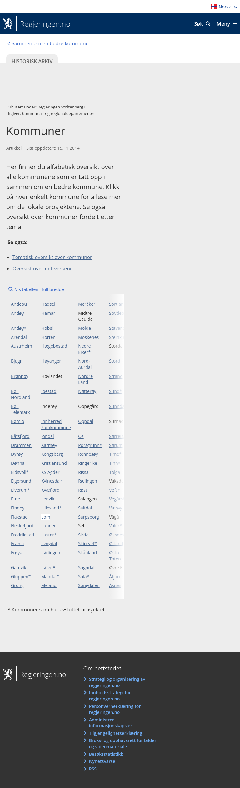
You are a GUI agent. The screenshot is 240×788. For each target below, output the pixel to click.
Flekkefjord (22, 526)
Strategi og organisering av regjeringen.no (117, 682)
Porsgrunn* (90, 445)
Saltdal (85, 508)
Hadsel (48, 304)
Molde (84, 328)
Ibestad (48, 391)
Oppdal (85, 421)
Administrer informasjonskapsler (110, 723)
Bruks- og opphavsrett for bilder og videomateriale (123, 743)
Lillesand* (51, 508)
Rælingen (87, 481)
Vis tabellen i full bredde (39, 289)
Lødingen (50, 552)
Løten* (48, 567)
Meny (223, 23)
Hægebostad (54, 346)
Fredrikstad (22, 535)
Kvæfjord (50, 490)
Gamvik (18, 567)
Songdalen (89, 585)
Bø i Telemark (20, 409)
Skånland (87, 552)
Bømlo (17, 421)
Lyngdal (49, 543)
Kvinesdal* (52, 481)
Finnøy (17, 508)
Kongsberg (52, 454)
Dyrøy (17, 454)
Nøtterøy (87, 391)
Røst (82, 490)
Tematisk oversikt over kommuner (52, 257)
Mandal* (50, 577)
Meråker (86, 304)
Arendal (19, 337)
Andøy (17, 313)
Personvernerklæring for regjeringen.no (115, 709)
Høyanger (51, 361)
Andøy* (18, 328)
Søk (198, 23)
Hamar (48, 313)
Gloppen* (21, 577)
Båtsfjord (20, 436)
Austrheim (21, 346)
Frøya (16, 552)
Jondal (47, 436)
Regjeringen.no (43, 23)
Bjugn (16, 361)
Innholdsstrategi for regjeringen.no (110, 696)
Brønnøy (19, 376)
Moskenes (88, 337)
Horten (48, 337)
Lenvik (47, 499)
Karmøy (49, 445)
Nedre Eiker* (84, 349)
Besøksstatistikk (106, 754)
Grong (17, 585)
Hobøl (47, 328)
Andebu (19, 304)
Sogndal (86, 567)
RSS (93, 769)
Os (81, 436)
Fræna (17, 543)
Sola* (83, 577)
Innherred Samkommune (56, 424)
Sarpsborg (88, 517)
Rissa (83, 472)
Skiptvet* (87, 543)
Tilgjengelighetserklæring (115, 733)
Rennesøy (88, 454)
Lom (45, 517)
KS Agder (50, 472)
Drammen (21, 445)
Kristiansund (54, 463)
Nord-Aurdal (85, 364)
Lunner (48, 526)
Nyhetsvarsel (103, 761)
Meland (49, 585)
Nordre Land (85, 379)
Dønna (18, 463)
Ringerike (87, 463)
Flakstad (19, 517)
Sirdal (84, 535)
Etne (15, 499)
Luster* (49, 535)
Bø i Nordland (20, 394)
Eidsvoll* (20, 472)
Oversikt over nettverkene (42, 268)
